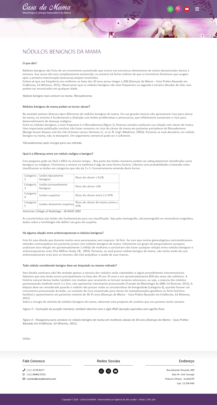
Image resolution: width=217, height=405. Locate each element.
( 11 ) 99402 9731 (36, 374)
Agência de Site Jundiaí (126, 399)
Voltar (26, 339)
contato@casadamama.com (41, 379)
